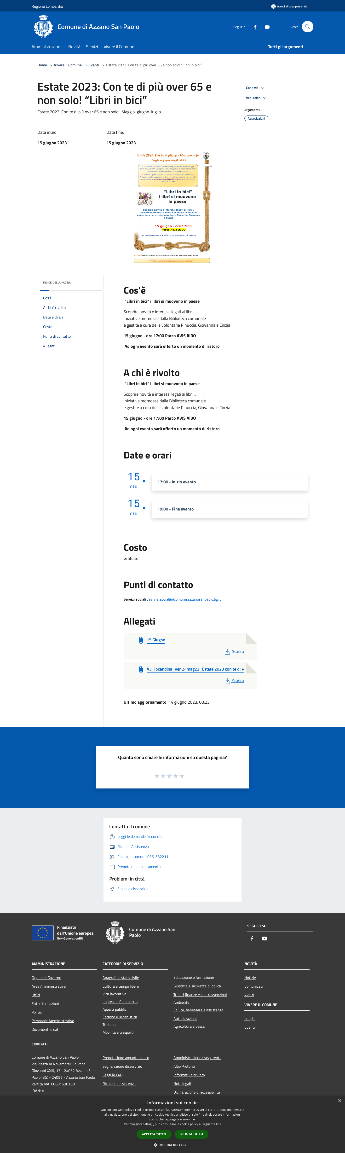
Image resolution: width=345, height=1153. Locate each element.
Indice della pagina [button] (57, 282)
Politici (37, 1012)
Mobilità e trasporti (118, 1032)
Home (42, 65)
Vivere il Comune (68, 65)
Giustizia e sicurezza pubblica (197, 986)
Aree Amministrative (49, 986)
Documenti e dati (45, 1029)
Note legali (182, 1083)
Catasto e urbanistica (120, 1017)
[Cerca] (307, 26)
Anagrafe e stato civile (121, 977)
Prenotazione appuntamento (126, 1057)
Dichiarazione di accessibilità (196, 1092)
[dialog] (172, 1124)
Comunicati (253, 986)
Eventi (94, 65)
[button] (172, 1144)
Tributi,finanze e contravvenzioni (200, 994)
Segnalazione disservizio (122, 1066)
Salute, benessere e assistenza (198, 1010)
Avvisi (249, 995)
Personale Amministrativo (53, 1021)
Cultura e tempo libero (121, 986)
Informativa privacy (189, 1075)
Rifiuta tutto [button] (191, 1134)
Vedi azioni (257, 98)
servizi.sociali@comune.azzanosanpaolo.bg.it (185, 599)
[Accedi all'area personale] (289, 6)
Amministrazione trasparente (197, 1057)
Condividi (256, 88)
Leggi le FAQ (113, 1075)
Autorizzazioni (185, 1018)
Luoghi (249, 1018)
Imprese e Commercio (120, 1001)
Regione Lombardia (47, 6)
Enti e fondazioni (45, 1003)
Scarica (234, 651)
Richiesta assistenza (119, 1083)
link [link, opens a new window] (218, 1124)
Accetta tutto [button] (154, 1134)
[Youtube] (265, 26)
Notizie (250, 977)
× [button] (339, 1101)
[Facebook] (253, 26)
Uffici (36, 995)
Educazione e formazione (193, 977)
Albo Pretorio (184, 1066)
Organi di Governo (46, 977)
